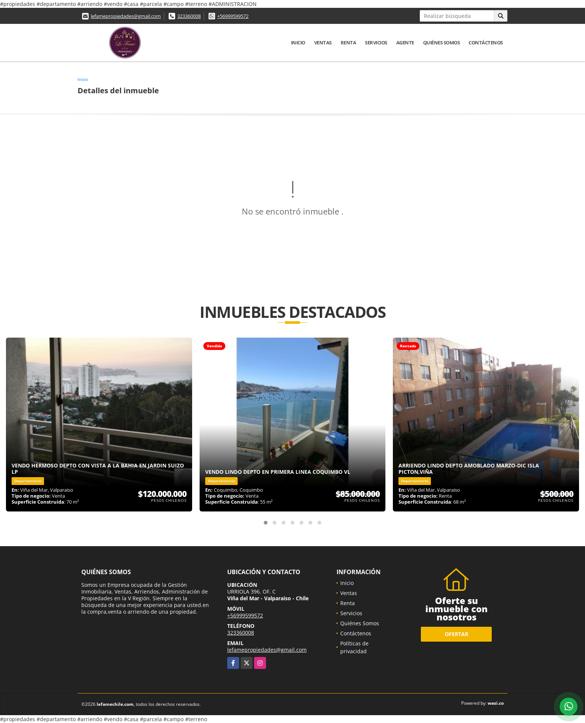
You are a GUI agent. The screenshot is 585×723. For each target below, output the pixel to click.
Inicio (298, 42)
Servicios (376, 42)
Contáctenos (486, 42)
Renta (348, 42)
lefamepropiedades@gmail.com (126, 16)
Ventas (323, 42)
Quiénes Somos (441, 42)
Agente (405, 42)
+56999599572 (232, 16)
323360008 (189, 16)
